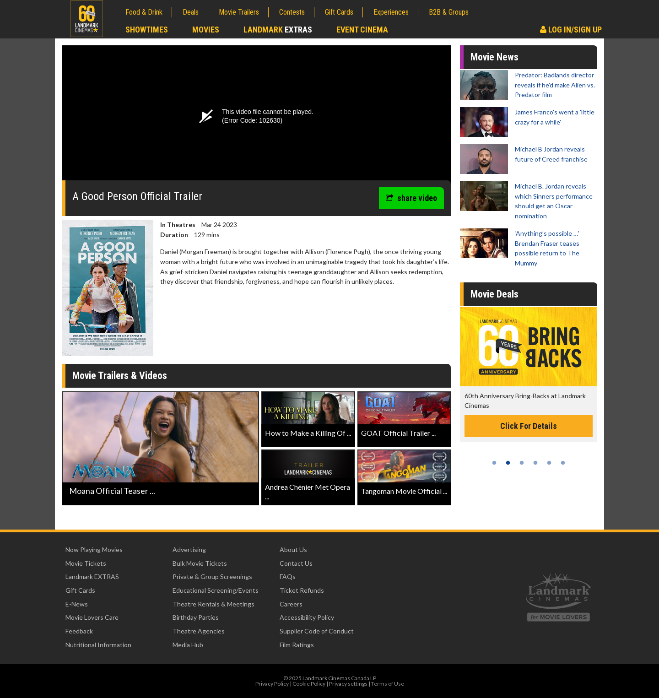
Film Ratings (297, 645)
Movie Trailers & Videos (119, 375)
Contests (292, 12)
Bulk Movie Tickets (200, 563)
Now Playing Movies (94, 549)
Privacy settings (348, 683)
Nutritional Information (98, 645)
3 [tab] (521, 462)
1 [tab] (494, 462)
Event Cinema (362, 29)
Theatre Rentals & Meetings (213, 604)
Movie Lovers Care (92, 617)
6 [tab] (562, 462)
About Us (293, 549)
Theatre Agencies (199, 631)
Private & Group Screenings (212, 576)
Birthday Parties (196, 617)
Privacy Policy (272, 683)
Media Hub (188, 645)
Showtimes (146, 29)
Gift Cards (339, 12)
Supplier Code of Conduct (317, 631)
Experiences (391, 12)
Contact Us (296, 563)
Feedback (79, 631)
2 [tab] (508, 462)
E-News (76, 604)
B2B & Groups (449, 12)
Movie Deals (494, 294)
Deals (191, 12)
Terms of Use (387, 683)
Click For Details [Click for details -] (528, 426)
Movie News (494, 57)
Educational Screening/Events (216, 590)
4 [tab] (535, 462)
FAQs (288, 576)
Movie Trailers (239, 12)
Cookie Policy (308, 683)
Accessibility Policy (307, 617)
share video (411, 198)
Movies (205, 29)
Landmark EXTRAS (92, 576)
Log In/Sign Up (571, 29)
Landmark (277, 29)
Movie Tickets (85, 563)
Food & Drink (143, 12)
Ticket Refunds (302, 590)
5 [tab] (549, 462)
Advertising (189, 549)
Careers (291, 604)
